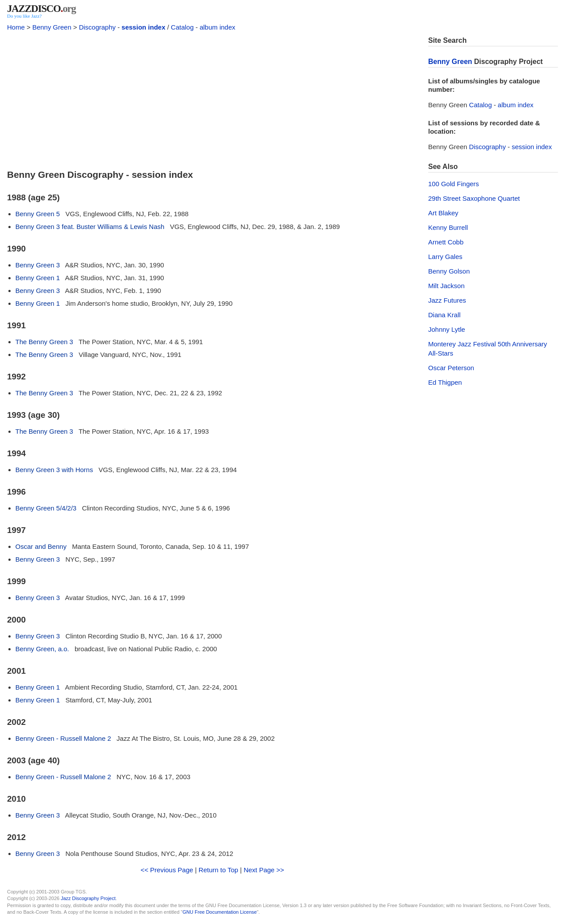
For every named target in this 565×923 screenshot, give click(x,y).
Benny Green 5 (37, 214)
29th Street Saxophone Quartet (474, 198)
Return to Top (218, 870)
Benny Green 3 (37, 265)
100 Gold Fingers (453, 184)
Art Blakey (443, 213)
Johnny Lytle (446, 329)
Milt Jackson (446, 285)
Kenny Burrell (448, 227)
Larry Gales (445, 256)
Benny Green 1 (37, 277)
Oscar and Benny (41, 546)
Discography (97, 27)
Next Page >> (264, 870)
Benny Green (51, 27)
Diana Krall (444, 315)
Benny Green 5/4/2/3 (45, 508)
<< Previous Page (166, 870)
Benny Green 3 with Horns (54, 469)
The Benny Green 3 (44, 341)
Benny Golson (449, 271)
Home (16, 27)
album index (217, 27)
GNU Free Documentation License (220, 912)
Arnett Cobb (445, 242)
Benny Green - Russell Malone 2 (63, 738)
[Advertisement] (212, 98)
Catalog (182, 27)
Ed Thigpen (445, 382)
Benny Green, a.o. (42, 649)
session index (143, 27)
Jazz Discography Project (88, 898)
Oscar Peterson (451, 367)
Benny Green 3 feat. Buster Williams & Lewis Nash (90, 226)
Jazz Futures (447, 300)
